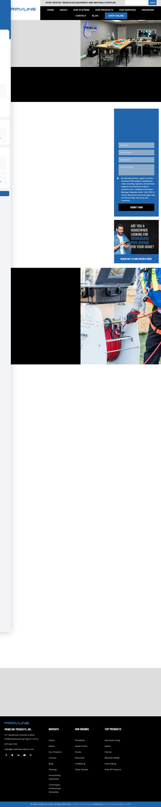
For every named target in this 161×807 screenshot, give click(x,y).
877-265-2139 (10, 744)
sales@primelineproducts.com (19, 749)
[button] (153, 2)
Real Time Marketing (112, 804)
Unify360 (126, 804)
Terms (75, 804)
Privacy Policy (129, 198)
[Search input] (136, 2)
